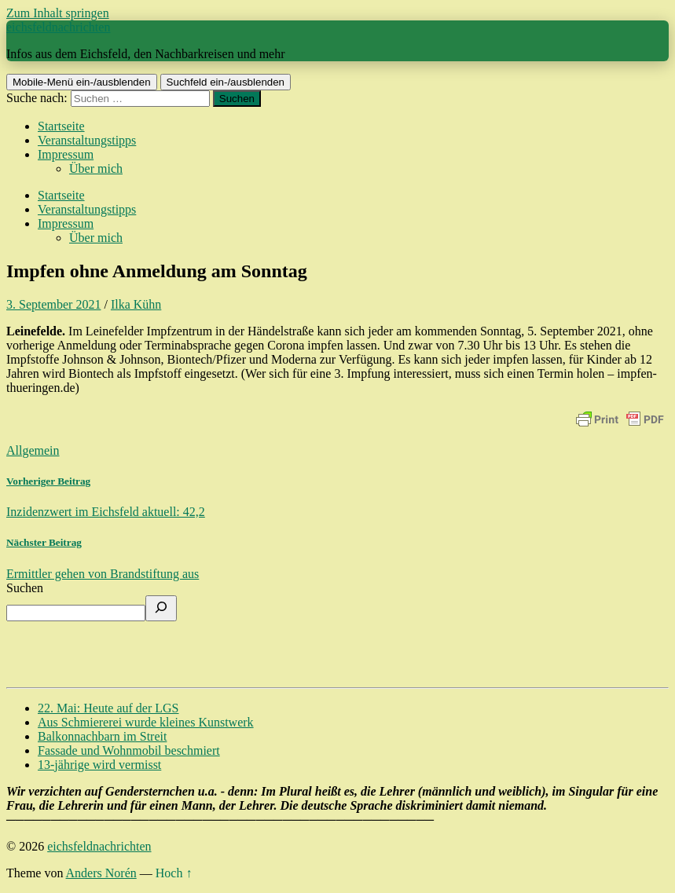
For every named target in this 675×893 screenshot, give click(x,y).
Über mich (96, 168)
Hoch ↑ (174, 873)
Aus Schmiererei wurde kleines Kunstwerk (146, 722)
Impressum (66, 154)
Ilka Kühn (136, 304)
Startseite (61, 126)
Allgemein (33, 450)
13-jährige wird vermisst (99, 764)
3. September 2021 (53, 304)
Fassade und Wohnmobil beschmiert (129, 750)
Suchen (24, 588)
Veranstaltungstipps (87, 140)
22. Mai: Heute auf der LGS (108, 708)
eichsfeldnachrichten (58, 27)
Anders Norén (101, 873)
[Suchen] (161, 608)
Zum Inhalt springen (57, 13)
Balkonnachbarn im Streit (102, 736)
